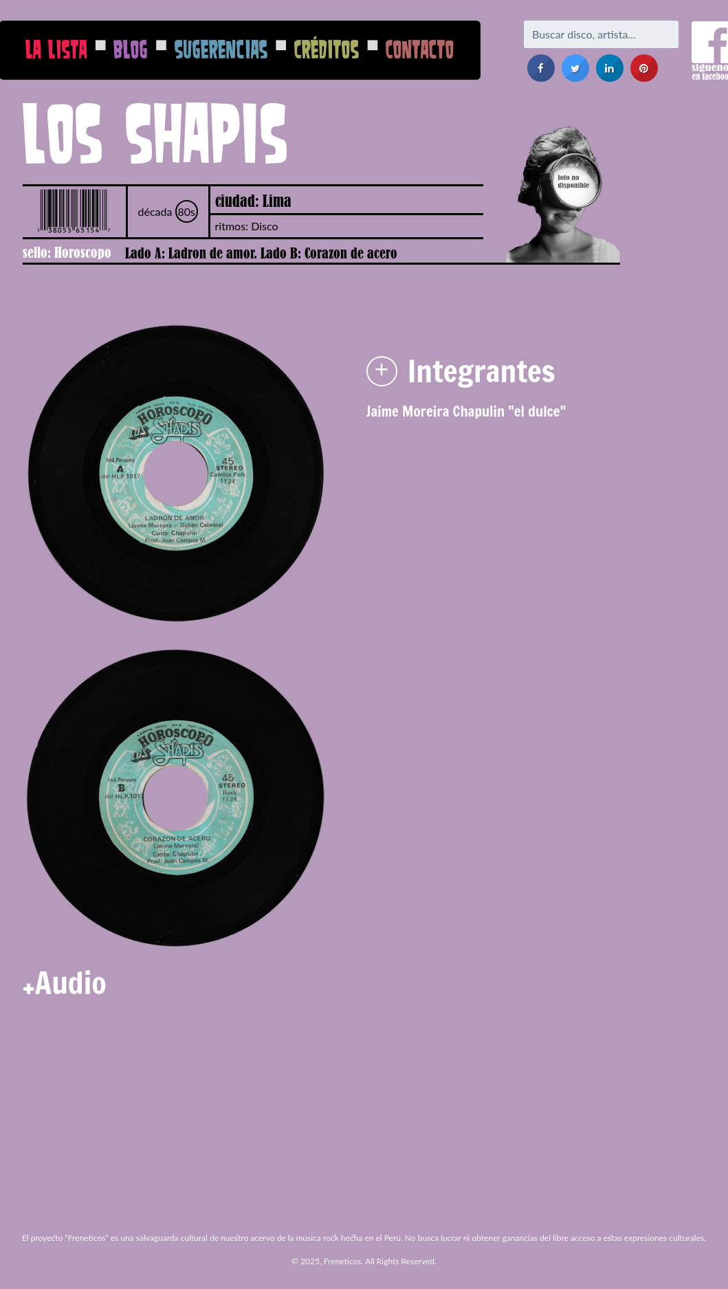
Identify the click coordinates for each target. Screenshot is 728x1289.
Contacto (420, 49)
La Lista (56, 49)
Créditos (327, 49)
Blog (130, 49)
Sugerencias (221, 49)
